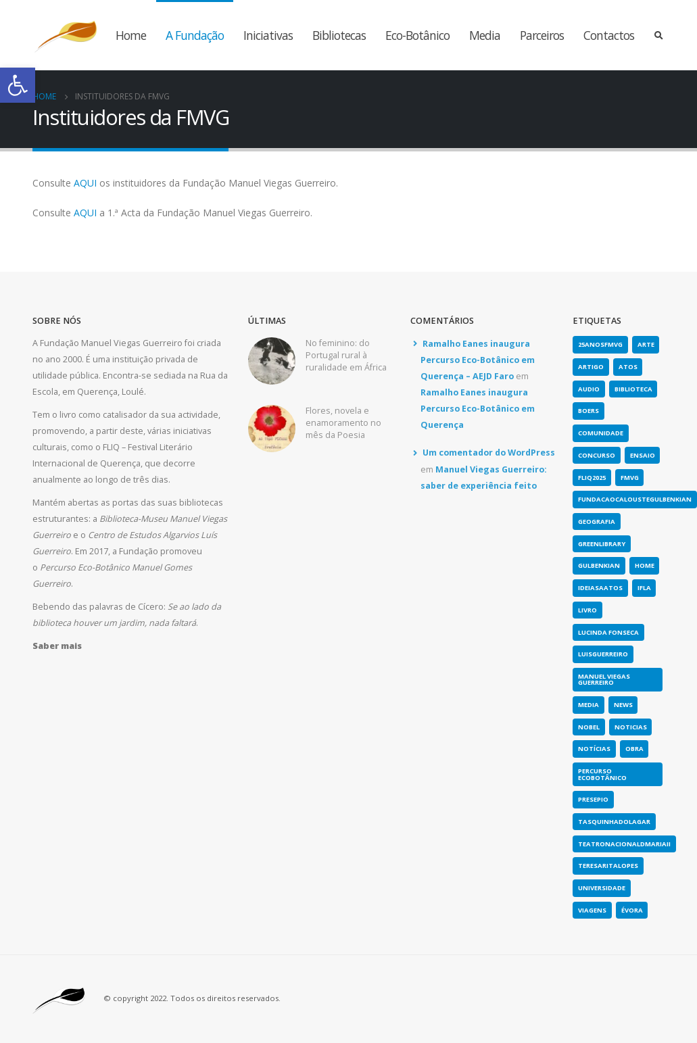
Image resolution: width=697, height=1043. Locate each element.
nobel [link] (589, 727)
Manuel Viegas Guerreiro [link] (604, 679)
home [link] (644, 565)
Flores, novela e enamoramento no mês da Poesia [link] (343, 423)
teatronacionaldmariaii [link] (624, 844)
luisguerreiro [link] (603, 654)
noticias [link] (631, 727)
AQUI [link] (85, 182)
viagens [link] (592, 910)
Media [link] (484, 35)
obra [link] (634, 748)
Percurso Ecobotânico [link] (602, 774)
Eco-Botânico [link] (417, 35)
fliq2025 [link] (592, 477)
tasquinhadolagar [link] (614, 821)
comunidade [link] (600, 433)
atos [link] (628, 366)
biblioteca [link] (633, 389)
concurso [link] (596, 455)
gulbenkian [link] (599, 565)
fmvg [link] (630, 477)
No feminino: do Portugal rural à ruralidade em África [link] (346, 355)
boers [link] (588, 410)
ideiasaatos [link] (600, 587)
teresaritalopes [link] (608, 865)
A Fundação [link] (195, 35)
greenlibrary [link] (601, 543)
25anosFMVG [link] (600, 344)
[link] (17, 85)
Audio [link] (589, 389)
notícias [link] (594, 748)
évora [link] (632, 910)
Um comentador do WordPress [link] (489, 452)
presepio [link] (593, 799)
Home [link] (131, 35)
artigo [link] (591, 366)
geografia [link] (596, 521)
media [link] (588, 704)
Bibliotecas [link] (339, 35)
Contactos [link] (608, 35)
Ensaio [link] (642, 455)
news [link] (623, 704)
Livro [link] (587, 610)
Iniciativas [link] (268, 35)
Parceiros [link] (542, 35)
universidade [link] (601, 887)
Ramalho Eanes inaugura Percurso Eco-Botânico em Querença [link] (477, 409)
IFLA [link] (644, 587)
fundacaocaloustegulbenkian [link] (635, 499)
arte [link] (646, 344)
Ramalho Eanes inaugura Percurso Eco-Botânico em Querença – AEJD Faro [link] (477, 360)
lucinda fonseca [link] (608, 632)
